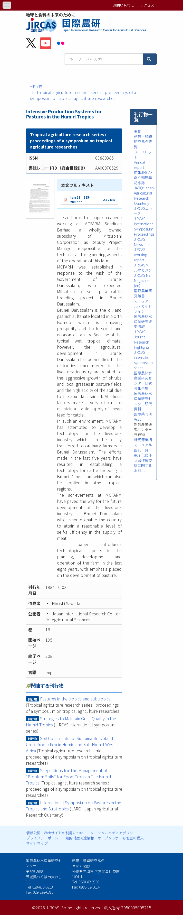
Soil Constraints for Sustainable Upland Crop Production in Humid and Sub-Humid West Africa (70, 744)
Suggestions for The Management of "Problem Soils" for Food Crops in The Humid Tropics (68, 776)
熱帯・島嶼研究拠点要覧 (143, 141)
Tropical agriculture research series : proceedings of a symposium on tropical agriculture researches (83, 95)
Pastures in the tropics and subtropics (75, 699)
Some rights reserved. (82, 907)
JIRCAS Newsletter (142, 242)
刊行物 (36, 86)
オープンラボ (108, 837)
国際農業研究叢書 (143, 293)
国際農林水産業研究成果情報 (143, 321)
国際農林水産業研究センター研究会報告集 (143, 380)
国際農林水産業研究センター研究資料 (143, 401)
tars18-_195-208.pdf (80, 199)
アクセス (147, 5)
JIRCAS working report (140, 254)
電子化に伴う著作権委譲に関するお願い (143, 462)
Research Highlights (141, 344)
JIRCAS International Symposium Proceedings (144, 226)
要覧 (137, 131)
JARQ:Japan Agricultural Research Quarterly (144, 195)
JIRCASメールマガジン (143, 267)
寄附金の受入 (133, 837)
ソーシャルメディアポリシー (113, 832)
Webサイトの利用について (65, 832)
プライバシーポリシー (44, 837)
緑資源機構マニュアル (143, 442)
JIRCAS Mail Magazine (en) (143, 280)
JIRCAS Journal (140, 334)
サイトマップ (37, 843)
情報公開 (33, 832)
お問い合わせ (123, 5)
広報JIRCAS (143, 172)
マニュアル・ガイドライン (143, 306)
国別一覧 (141, 449)
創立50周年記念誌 (143, 180)
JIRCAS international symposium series (144, 360)
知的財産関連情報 (79, 837)
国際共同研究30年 (143, 416)
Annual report (139, 165)
